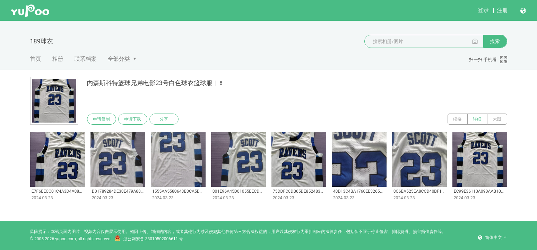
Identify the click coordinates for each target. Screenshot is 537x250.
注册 (502, 10)
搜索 (495, 41)
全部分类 (119, 59)
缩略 (457, 119)
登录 (483, 10)
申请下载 (132, 119)
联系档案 (86, 59)
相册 (57, 59)
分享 (164, 119)
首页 (35, 59)
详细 (477, 119)
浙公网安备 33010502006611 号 (148, 238)
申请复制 (101, 119)
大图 (497, 119)
